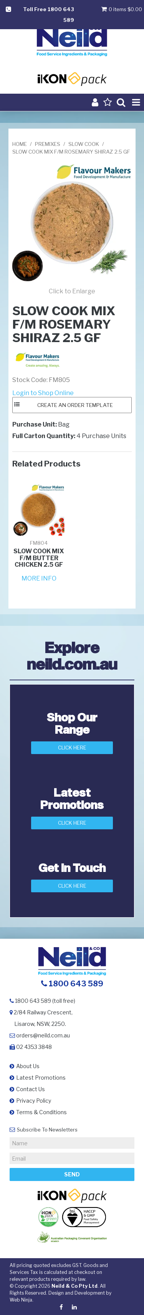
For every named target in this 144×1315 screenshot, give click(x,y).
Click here (72, 886)
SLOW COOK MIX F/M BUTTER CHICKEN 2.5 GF (38, 558)
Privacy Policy (33, 1100)
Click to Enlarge (72, 291)
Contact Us (30, 1089)
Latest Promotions (41, 1077)
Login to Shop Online (43, 393)
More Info (39, 578)
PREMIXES (47, 144)
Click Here (72, 747)
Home (19, 144)
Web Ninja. (21, 1300)
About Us (28, 1066)
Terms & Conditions (41, 1112)
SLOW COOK (83, 144)
